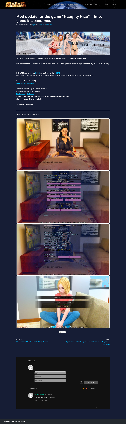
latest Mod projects (59, 4)
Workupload (20, 94)
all (47, 25)
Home (48, 4)
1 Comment (40, 25)
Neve (6, 421)
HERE (37, 73)
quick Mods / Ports (74, 4)
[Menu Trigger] (118, 2)
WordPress (21, 421)
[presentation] (86, 375)
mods (50, 25)
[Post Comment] (91, 382)
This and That (87, 4)
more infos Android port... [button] (25, 105)
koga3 (34, 25)
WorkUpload (20, 83)
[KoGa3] (15, 4)
